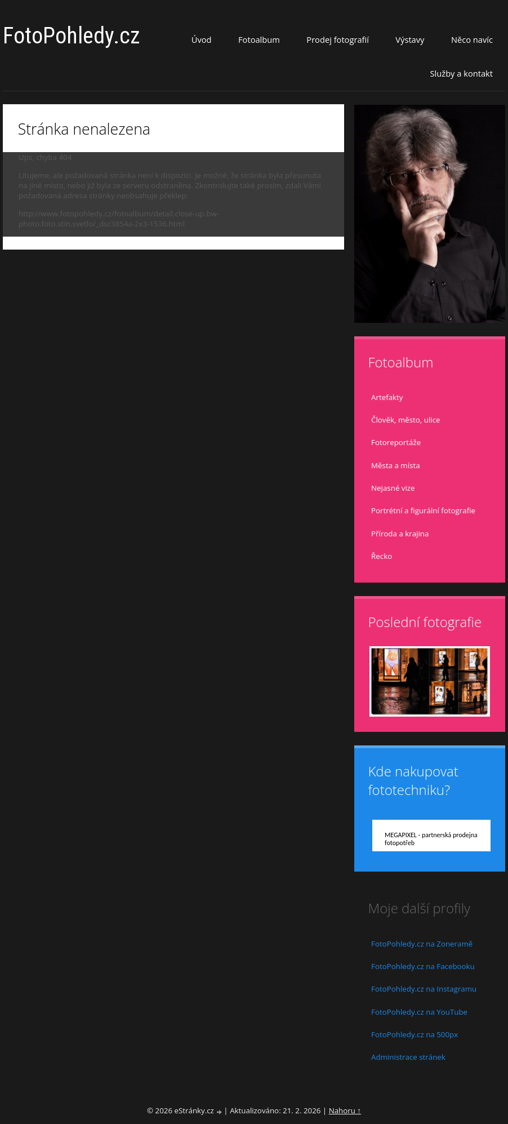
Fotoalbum (259, 39)
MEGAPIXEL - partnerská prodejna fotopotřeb (431, 839)
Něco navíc (472, 39)
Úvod (201, 39)
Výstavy (409, 39)
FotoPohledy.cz (71, 36)
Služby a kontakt (461, 73)
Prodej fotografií (337, 39)
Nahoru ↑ (345, 1110)
